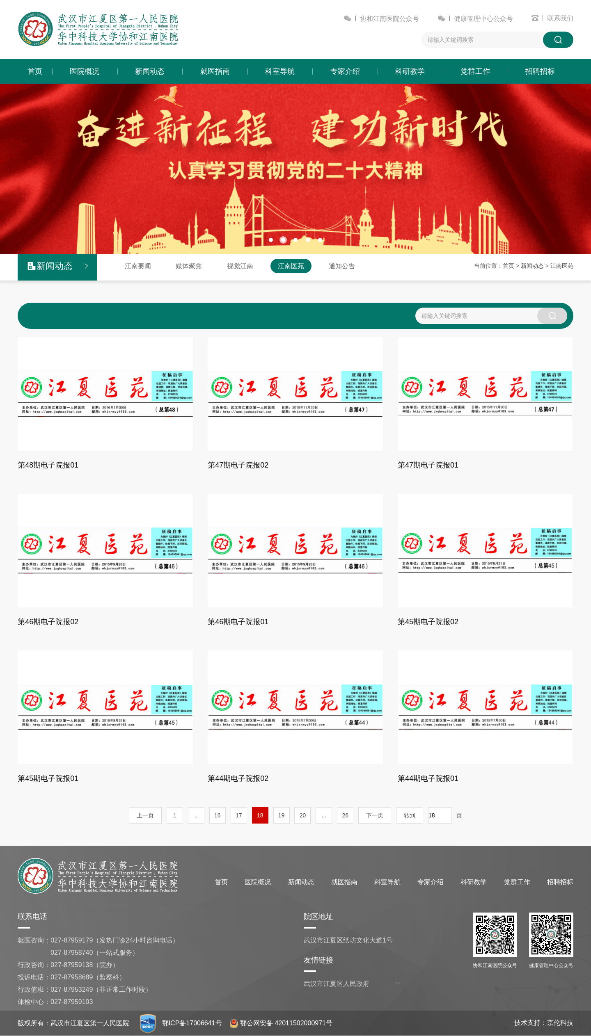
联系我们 (560, 18)
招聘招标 (540, 71)
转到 (409, 815)
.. (196, 815)
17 (239, 815)
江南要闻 (138, 265)
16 (217, 815)
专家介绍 (345, 71)
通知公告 (342, 265)
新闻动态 (150, 71)
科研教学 (410, 71)
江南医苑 (291, 265)
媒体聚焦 (189, 265)
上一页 (145, 815)
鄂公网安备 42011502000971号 (281, 1023)
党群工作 (475, 71)
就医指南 (215, 71)
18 (260, 815)
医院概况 (84, 71)
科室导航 (280, 71)
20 (303, 815)
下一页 (374, 815)
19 (281, 815)
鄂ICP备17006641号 (192, 1023)
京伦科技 (560, 1022)
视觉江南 (240, 265)
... (323, 815)
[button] (271, 240)
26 (345, 815)
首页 (34, 71)
